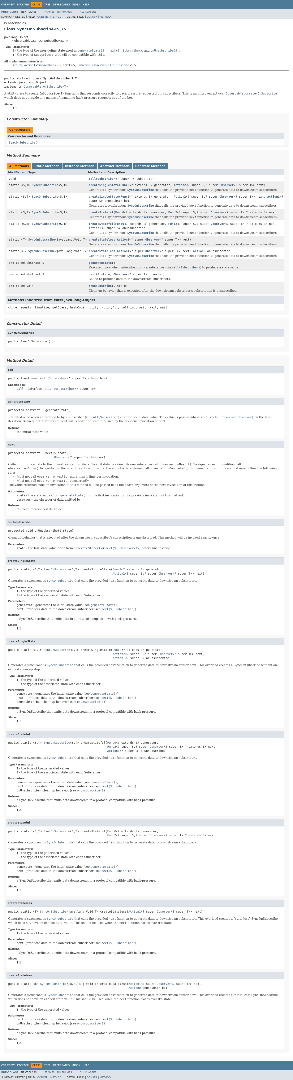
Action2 (179, 185)
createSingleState (104, 185)
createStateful (101, 212)
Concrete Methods (150, 166)
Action (17, 65)
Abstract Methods (115, 166)
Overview (8, 4)
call (92, 178)
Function (83, 65)
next (92, 274)
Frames (49, 11)
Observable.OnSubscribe (110, 65)
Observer (227, 185)
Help (86, 4)
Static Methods (46, 166)
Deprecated (61, 4)
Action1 (29, 65)
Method (55, 16)
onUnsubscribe (100, 285)
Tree (47, 4)
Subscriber (46, 65)
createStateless (102, 239)
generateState (100, 262)
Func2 (172, 212)
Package (23, 4)
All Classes (88, 11)
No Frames (64, 11)
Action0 (199, 251)
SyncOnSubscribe (22, 142)
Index (76, 4)
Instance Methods (79, 166)
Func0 (125, 185)
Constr (42, 16)
